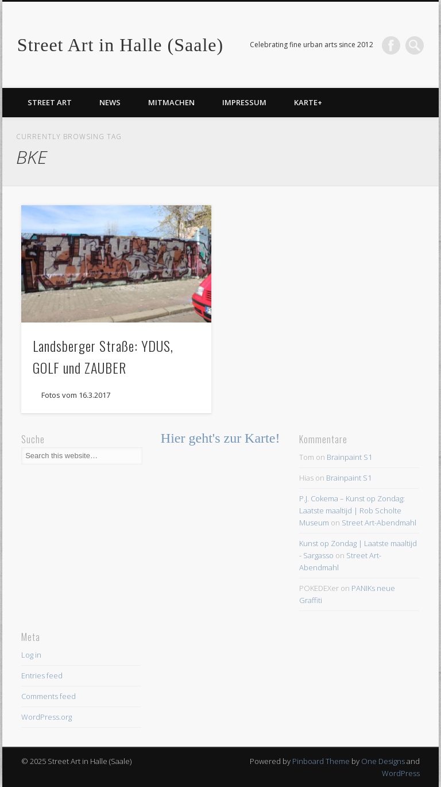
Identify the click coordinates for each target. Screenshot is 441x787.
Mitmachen (171, 102)
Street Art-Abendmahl (379, 522)
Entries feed (42, 675)
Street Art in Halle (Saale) (120, 44)
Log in (31, 655)
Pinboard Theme (321, 761)
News (110, 102)
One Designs (383, 761)
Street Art (50, 102)
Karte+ (308, 102)
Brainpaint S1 (349, 457)
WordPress (401, 773)
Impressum (244, 102)
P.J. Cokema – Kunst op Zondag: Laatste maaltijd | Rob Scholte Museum (352, 510)
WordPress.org (46, 717)
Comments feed (48, 696)
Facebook (391, 45)
